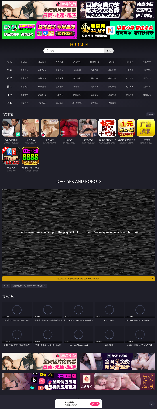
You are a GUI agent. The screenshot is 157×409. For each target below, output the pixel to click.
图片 (9, 86)
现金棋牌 (129, 62)
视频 (9, 70)
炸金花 (112, 62)
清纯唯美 (112, 86)
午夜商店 (42, 103)
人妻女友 (59, 94)
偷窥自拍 (24, 86)
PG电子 (24, 62)
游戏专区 (77, 62)
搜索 (109, 50)
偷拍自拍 (42, 78)
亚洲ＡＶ (24, 70)
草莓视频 (59, 103)
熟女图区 (129, 86)
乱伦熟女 (129, 78)
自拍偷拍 (42, 70)
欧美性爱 (77, 78)
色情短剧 (112, 103)
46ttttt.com (78, 44)
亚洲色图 (42, 86)
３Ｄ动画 (77, 70)
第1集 (6, 286)
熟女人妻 (94, 70)
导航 (9, 103)
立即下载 (95, 404)
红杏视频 (94, 103)
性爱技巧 (147, 94)
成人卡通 (59, 78)
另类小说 (112, 94)
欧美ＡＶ (59, 70)
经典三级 (112, 78)
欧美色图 (59, 86)
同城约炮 (24, 103)
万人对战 (59, 62)
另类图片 (147, 86)
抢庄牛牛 (147, 62)
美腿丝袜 (94, 86)
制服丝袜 (94, 78)
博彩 (9, 61)
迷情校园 (94, 94)
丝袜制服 (112, 70)
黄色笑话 (129, 94)
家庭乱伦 (42, 94)
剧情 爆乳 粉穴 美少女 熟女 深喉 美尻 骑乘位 (29, 286)
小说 (9, 94)
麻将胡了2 (94, 62)
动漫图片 (77, 86)
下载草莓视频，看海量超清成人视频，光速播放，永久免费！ (104, 278)
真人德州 (42, 62)
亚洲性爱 (24, 78)
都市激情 (24, 94)
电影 (9, 78)
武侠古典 (77, 94)
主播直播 (129, 70)
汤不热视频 (77, 103)
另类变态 (147, 78)
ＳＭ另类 (147, 70)
